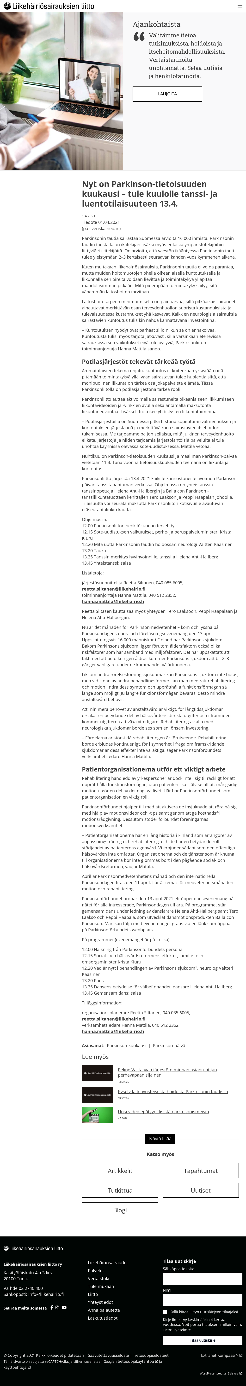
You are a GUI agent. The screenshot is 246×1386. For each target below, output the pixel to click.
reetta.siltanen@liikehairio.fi (113, 589)
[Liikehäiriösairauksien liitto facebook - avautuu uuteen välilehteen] (51, 1307)
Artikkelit (120, 1170)
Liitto (93, 1294)
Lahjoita (167, 94)
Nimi (167, 1290)
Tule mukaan (101, 1286)
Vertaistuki (98, 1278)
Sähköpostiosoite (178, 1268)
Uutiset (201, 1190)
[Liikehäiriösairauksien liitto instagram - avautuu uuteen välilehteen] (57, 1307)
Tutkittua (120, 1190)
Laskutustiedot (102, 1318)
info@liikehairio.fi (46, 1294)
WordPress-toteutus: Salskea (219, 1373)
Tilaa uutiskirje (202, 1340)
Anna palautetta (104, 1310)
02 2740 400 (31, 1288)
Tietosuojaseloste (177, 1330)
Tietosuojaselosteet (151, 1355)
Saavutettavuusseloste (108, 1355)
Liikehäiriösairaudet (108, 1262)
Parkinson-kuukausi (127, 1045)
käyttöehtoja (15, 1367)
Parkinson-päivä (169, 1045)
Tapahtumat (201, 1170)
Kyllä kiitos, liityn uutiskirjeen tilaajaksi (204, 1312)
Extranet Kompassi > (219, 1355)
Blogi (120, 1210)
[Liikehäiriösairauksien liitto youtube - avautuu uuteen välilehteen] (64, 1307)
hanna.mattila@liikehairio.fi (113, 601)
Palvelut (96, 1270)
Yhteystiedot (100, 1302)
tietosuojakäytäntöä (136, 1361)
